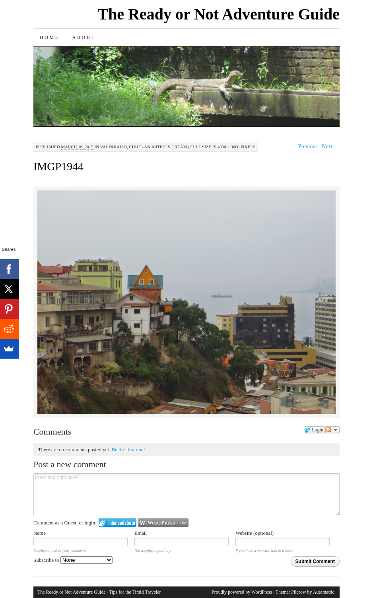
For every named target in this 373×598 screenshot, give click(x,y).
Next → (331, 147)
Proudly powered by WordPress (242, 592)
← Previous (304, 147)
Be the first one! (128, 449)
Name (39, 533)
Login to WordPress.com (163, 522)
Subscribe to (73, 560)
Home (50, 37)
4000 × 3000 (229, 146)
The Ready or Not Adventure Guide (218, 14)
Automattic (323, 592)
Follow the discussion (332, 429)
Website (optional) (254, 533)
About (84, 37)
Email (140, 533)
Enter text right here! (186, 494)
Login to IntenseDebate (117, 522)
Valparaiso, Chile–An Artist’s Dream (143, 146)
